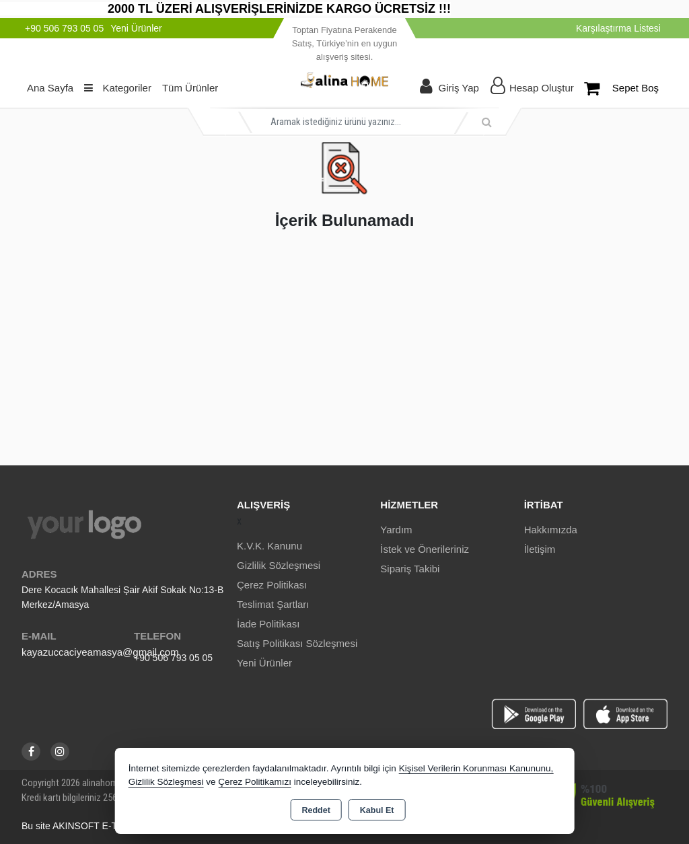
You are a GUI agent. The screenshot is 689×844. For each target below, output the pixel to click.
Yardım (396, 529)
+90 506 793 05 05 (173, 657)
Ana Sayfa (50, 87)
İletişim (540, 549)
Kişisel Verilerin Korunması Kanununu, (476, 768)
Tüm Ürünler (190, 87)
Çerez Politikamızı (254, 782)
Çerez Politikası (272, 584)
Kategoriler (117, 87)
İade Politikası (268, 623)
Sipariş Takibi (409, 568)
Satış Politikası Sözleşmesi (297, 643)
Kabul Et (377, 810)
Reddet (315, 810)
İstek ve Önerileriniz (424, 549)
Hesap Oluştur (541, 87)
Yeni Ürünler (264, 662)
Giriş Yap (459, 87)
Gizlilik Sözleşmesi (278, 565)
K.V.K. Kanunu (269, 545)
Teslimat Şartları (273, 604)
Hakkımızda (550, 529)
